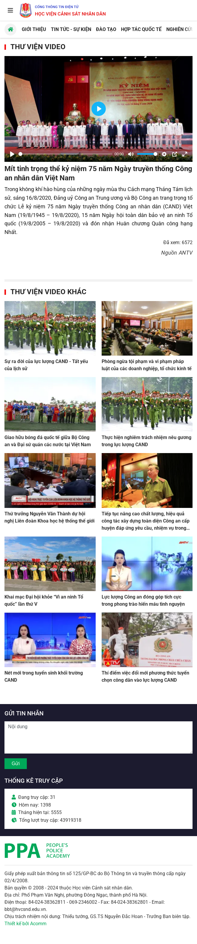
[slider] (65, 154)
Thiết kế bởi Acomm (25, 923)
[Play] (12, 154)
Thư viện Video (38, 47)
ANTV (186, 252)
